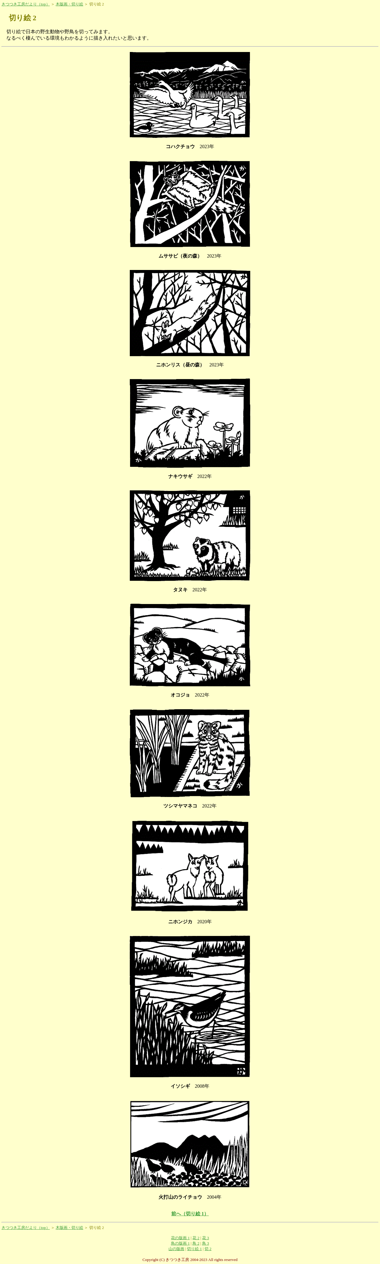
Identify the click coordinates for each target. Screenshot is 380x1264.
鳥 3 (205, 1243)
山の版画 (176, 1248)
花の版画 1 (180, 1238)
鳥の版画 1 (180, 1243)
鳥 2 (195, 1243)
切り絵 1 (194, 1248)
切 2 (208, 1248)
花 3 (205, 1238)
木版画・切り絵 (69, 4)
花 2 (195, 1238)
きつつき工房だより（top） (26, 4)
